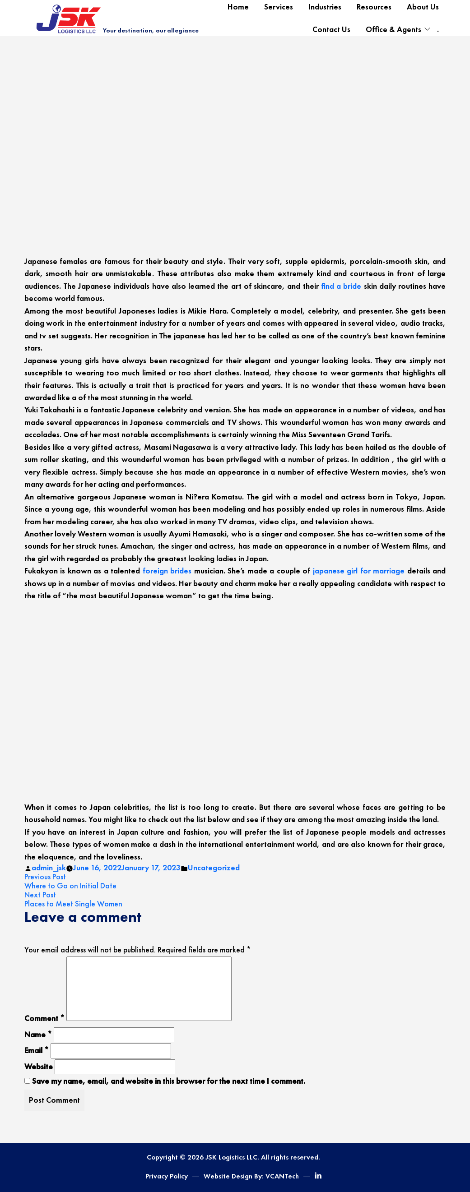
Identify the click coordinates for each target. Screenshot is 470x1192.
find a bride (341, 286)
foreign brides (167, 571)
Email (36, 1050)
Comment (44, 1018)
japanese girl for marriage (359, 571)
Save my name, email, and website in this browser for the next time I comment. (168, 1081)
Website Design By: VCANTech (251, 1176)
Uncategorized (214, 868)
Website (38, 1067)
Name (38, 1035)
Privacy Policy (166, 1176)
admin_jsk (49, 868)
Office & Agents (393, 29)
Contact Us (331, 29)
